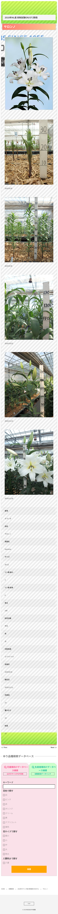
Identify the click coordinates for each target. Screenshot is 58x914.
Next (54, 747)
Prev (4, 747)
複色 (7, 826)
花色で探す (8, 791)
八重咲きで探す (10, 858)
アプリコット (11, 822)
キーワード (8, 782)
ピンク (8, 799)
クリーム (9, 813)
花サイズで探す (10, 831)
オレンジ (9, 808)
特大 (7, 854)
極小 (7, 835)
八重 (7, 862)
